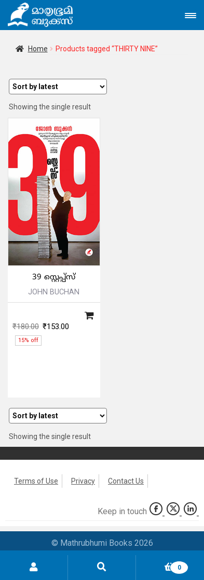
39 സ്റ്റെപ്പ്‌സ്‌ (53, 277)
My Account (34, 567)
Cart (162, 565)
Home (38, 49)
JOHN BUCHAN (53, 291)
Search (102, 567)
